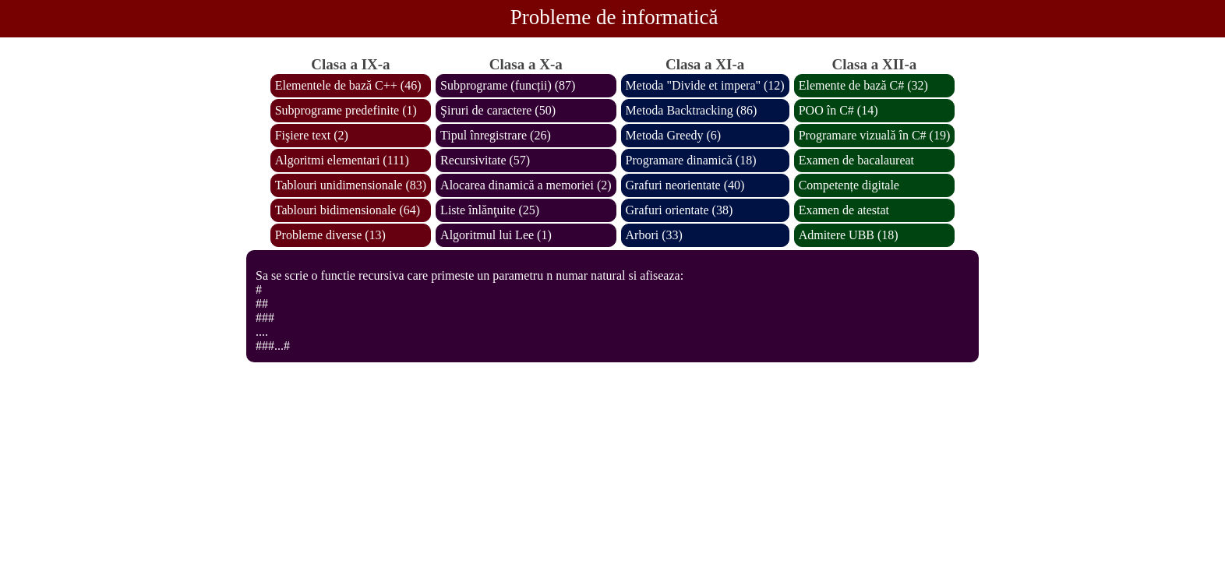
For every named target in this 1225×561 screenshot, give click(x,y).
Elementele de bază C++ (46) (348, 85)
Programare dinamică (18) (691, 160)
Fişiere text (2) (311, 135)
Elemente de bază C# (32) (863, 85)
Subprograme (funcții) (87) (507, 85)
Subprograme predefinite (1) (346, 110)
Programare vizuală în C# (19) (875, 135)
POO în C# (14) (838, 110)
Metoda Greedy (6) (674, 135)
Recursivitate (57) (485, 160)
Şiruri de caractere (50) (498, 110)
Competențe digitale (849, 185)
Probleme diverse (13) (330, 235)
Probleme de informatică (614, 17)
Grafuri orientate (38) (679, 210)
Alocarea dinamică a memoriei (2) (525, 185)
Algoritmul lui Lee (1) (496, 235)
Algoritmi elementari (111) (342, 160)
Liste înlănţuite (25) (489, 210)
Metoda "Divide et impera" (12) (705, 85)
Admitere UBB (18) (848, 235)
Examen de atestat (844, 210)
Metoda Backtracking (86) (691, 110)
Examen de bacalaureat (856, 160)
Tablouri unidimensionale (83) (350, 185)
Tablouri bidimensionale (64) (347, 210)
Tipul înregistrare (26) (495, 135)
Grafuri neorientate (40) (685, 185)
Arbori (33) (654, 235)
